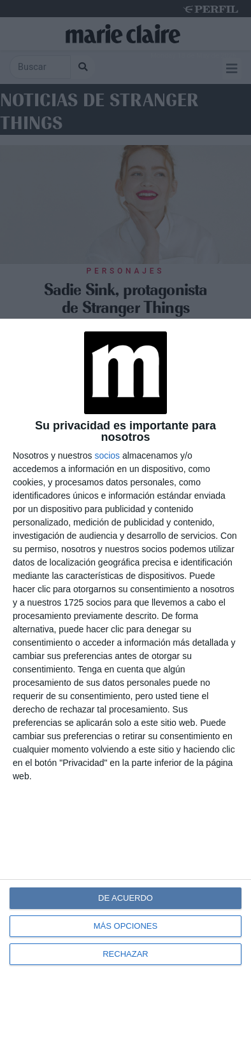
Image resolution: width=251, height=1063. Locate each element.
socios (107, 455)
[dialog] (125, 691)
